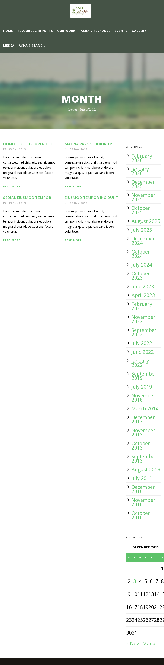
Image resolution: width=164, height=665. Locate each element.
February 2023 (142, 306)
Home (8, 31)
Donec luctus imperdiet (28, 144)
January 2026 (140, 171)
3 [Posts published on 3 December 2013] (134, 581)
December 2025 (143, 184)
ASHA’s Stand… (32, 45)
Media (9, 45)
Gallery (139, 31)
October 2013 (141, 445)
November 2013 (143, 432)
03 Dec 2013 (17, 149)
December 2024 (143, 240)
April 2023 (143, 295)
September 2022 (144, 332)
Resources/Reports (35, 31)
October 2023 (141, 275)
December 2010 (143, 489)
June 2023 (143, 286)
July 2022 (142, 343)
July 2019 (142, 386)
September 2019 (144, 375)
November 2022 (143, 319)
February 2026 (142, 158)
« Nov (132, 643)
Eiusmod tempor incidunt (91, 197)
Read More (11, 186)
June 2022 (143, 351)
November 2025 (143, 197)
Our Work (66, 31)
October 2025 (141, 210)
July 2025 (142, 229)
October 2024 (141, 253)
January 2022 (140, 362)
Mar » (149, 643)
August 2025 (146, 221)
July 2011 (142, 478)
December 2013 (143, 419)
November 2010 (143, 502)
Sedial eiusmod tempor (27, 197)
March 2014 (145, 408)
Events (121, 31)
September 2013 (144, 458)
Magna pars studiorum (89, 144)
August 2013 (146, 469)
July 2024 (142, 264)
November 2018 (143, 397)
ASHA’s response (95, 31)
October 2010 (141, 515)
